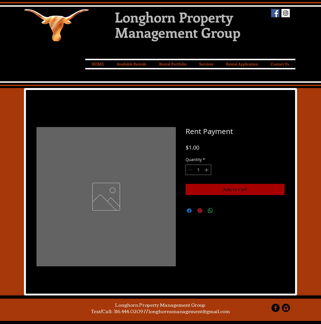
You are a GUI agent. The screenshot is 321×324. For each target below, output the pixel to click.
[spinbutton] (198, 170)
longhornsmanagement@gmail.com (189, 311)
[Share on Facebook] (189, 210)
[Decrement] (189, 170)
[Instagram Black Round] (286, 308)
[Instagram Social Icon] (285, 13)
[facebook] (275, 308)
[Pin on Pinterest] (199, 210)
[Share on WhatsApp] (210, 210)
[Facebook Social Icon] (275, 13)
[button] (206, 64)
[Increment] (206, 170)
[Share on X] (221, 210)
